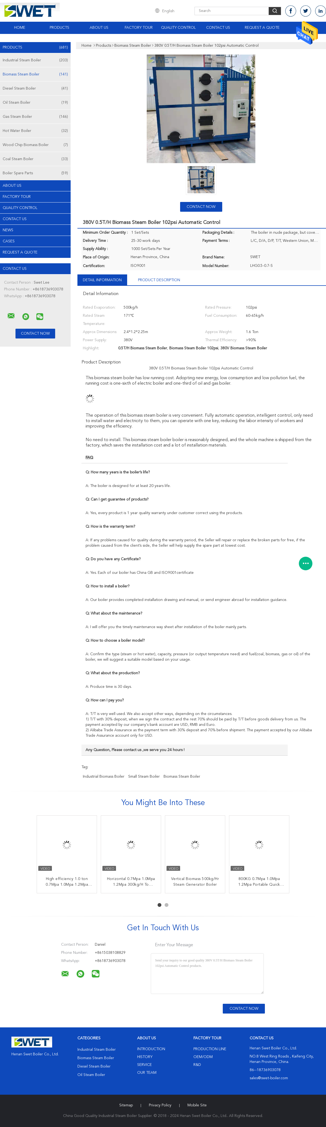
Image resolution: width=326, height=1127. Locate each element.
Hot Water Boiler (35, 131)
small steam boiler (144, 776)
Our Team (146, 1073)
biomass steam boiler (182, 776)
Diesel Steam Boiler (35, 88)
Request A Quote (262, 28)
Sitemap (126, 1105)
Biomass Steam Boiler (35, 74)
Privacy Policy (160, 1105)
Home (19, 28)
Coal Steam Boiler (35, 159)
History (144, 1057)
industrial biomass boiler (103, 776)
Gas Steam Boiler (35, 116)
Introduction (151, 1049)
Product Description (159, 280)
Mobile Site (197, 1105)
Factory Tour (139, 28)
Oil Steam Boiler (35, 102)
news (8, 230)
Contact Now (201, 207)
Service (144, 1065)
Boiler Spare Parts (35, 173)
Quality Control (178, 28)
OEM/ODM (203, 1057)
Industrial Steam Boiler (35, 60)
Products (59, 28)
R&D (197, 1065)
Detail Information (102, 280)
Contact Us (218, 28)
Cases (9, 241)
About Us (99, 28)
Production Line (209, 1049)
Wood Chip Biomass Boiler (35, 145)
